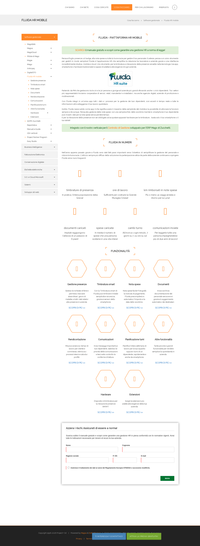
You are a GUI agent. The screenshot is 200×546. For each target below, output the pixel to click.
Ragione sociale (72, 456)
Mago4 (84, 533)
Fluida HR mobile (34, 20)
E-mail (143, 456)
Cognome (126, 445)
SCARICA (80, 50)
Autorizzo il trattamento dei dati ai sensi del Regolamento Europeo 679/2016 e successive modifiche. (110, 468)
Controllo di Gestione (119, 128)
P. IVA (115, 456)
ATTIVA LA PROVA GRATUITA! (144, 536)
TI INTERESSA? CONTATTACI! (109, 536)
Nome (68, 445)
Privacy (79, 539)
